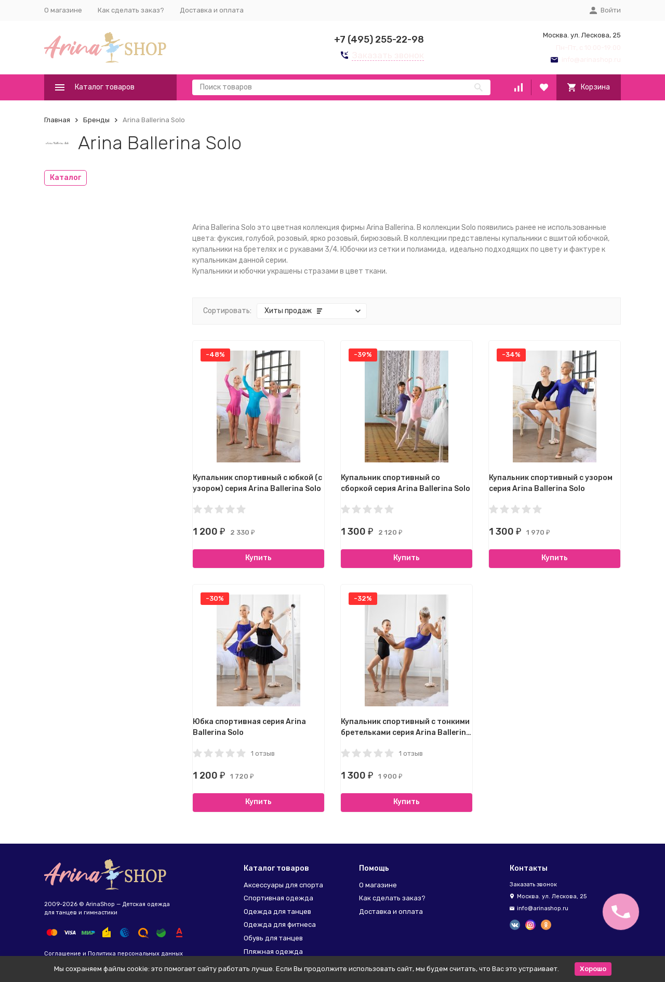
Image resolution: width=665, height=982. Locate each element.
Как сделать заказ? (131, 10)
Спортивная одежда (278, 898)
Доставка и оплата (212, 10)
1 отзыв (263, 753)
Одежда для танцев (277, 911)
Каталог (65, 177)
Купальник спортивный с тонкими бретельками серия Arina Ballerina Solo (406, 732)
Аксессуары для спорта (283, 885)
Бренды (96, 120)
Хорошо (593, 969)
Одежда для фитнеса (280, 924)
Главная (57, 120)
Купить (258, 557)
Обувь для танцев (273, 938)
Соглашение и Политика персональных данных (113, 953)
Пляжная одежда (273, 951)
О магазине (63, 10)
